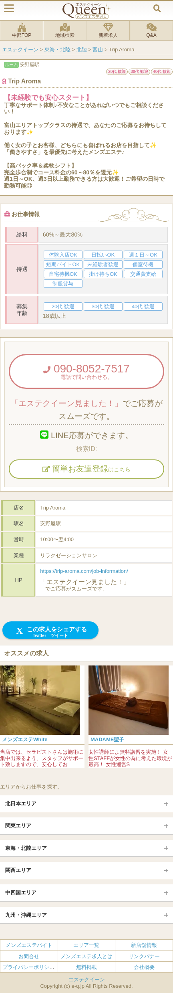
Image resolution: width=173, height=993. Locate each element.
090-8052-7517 (86, 371)
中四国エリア (20, 893)
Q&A (151, 30)
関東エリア (18, 826)
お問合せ (28, 956)
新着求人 (108, 30)
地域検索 (65, 30)
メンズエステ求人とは (86, 956)
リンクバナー (144, 956)
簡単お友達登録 (86, 468)
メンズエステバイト (29, 945)
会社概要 (144, 967)
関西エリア (18, 870)
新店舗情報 (144, 945)
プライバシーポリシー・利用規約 (41, 967)
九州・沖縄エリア (26, 915)
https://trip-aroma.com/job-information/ (84, 571)
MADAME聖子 (108, 739)
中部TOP (21, 30)
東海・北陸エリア (26, 848)
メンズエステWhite (24, 739)
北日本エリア (20, 804)
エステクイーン (86, 980)
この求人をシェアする (50, 632)
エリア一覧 (86, 945)
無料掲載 (86, 967)
